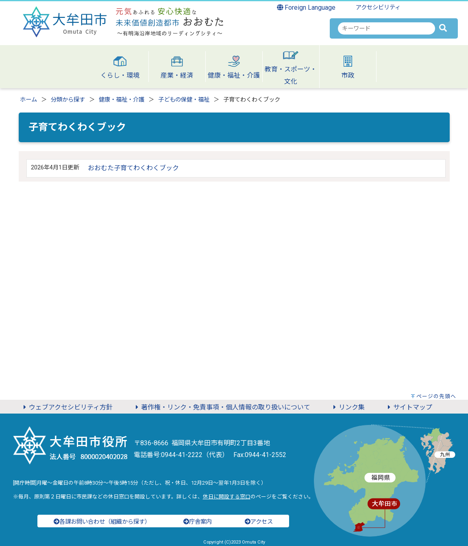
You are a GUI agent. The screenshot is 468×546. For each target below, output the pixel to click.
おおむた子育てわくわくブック (133, 168)
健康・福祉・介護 (121, 99)
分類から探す (68, 99)
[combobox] (386, 28)
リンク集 (348, 407)
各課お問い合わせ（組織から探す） (102, 521)
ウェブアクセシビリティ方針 (67, 407)
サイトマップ (408, 407)
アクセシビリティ (378, 7)
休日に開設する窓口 (226, 497)
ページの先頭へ (436, 396)
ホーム (28, 99)
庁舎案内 (197, 521)
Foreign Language (306, 7)
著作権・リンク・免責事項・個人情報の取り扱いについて (221, 407)
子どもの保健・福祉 (183, 99)
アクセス (259, 521)
